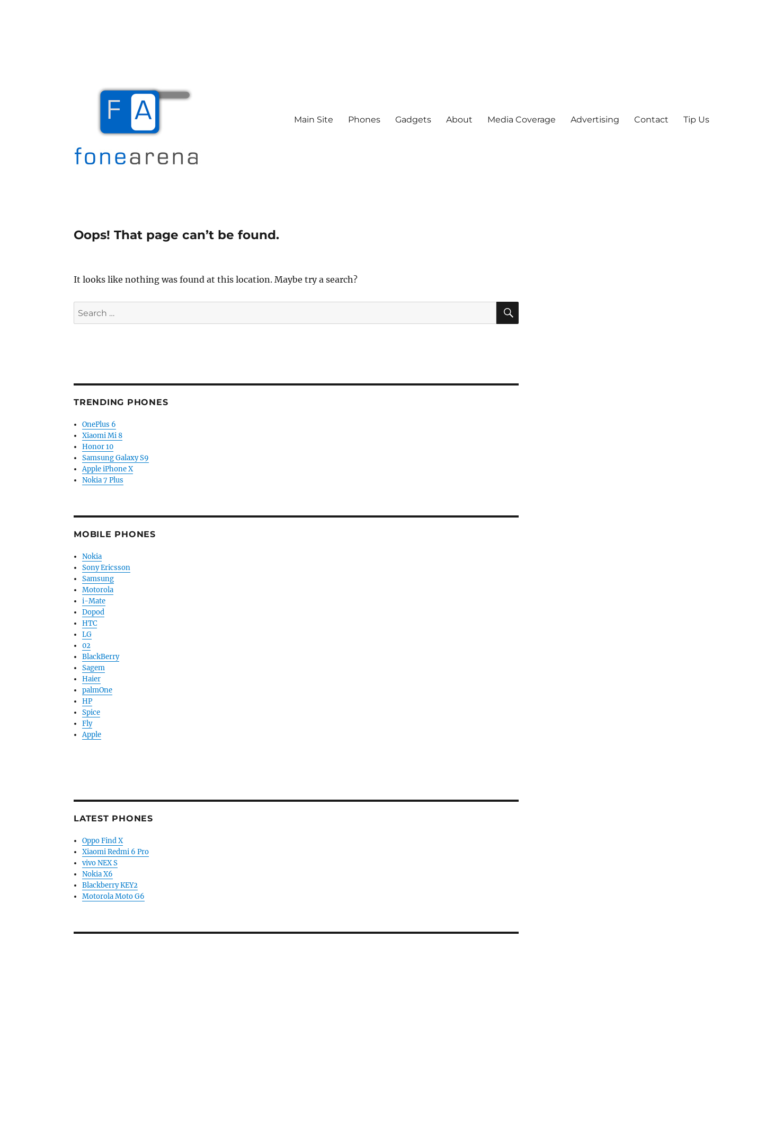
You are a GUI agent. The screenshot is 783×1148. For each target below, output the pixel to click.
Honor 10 (97, 446)
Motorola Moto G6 (113, 896)
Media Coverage (521, 120)
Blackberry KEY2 (110, 885)
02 (86, 645)
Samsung (98, 578)
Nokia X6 (97, 874)
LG (87, 634)
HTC (89, 623)
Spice (91, 712)
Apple (91, 734)
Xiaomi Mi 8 (102, 435)
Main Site (313, 120)
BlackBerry (100, 656)
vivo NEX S (100, 862)
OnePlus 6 (99, 424)
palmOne (97, 690)
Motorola (97, 589)
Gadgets (413, 120)
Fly (87, 723)
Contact (651, 120)
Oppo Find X (102, 840)
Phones (364, 120)
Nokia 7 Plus (102, 480)
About (459, 120)
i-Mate (93, 601)
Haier (91, 678)
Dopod (93, 612)
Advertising (595, 120)
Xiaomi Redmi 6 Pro (115, 851)
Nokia (92, 556)
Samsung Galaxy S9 (115, 457)
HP (87, 701)
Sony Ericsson (106, 567)
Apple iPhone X (107, 469)
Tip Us (696, 120)
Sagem (93, 667)
